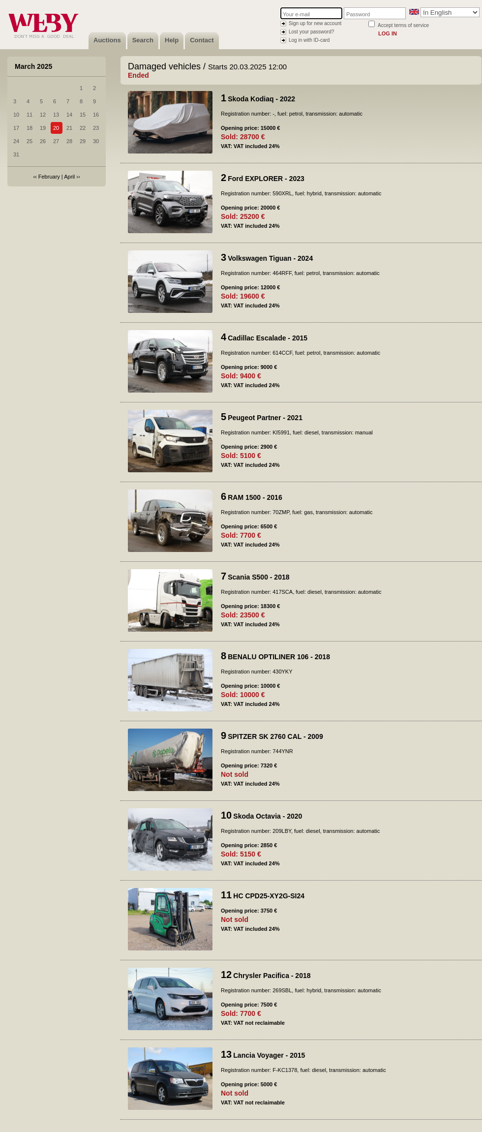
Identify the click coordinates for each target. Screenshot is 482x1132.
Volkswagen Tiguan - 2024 (270, 258)
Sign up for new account (315, 23)
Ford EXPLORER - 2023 (266, 179)
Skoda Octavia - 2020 (267, 816)
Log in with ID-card (309, 40)
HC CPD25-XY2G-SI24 (268, 896)
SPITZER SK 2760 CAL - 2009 (275, 736)
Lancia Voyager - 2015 (269, 1055)
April (69, 177)
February (49, 177)
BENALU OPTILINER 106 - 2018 (279, 657)
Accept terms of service (403, 25)
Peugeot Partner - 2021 (265, 418)
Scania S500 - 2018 (258, 577)
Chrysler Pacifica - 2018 (271, 975)
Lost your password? (311, 31)
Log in (387, 33)
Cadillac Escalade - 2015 (267, 338)
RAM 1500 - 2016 (255, 497)
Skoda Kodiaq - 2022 (261, 99)
